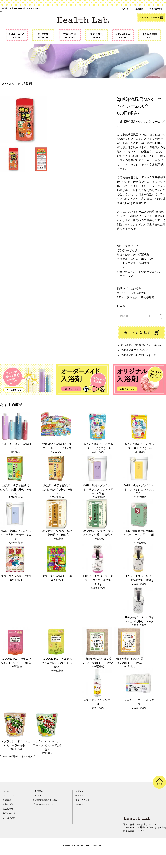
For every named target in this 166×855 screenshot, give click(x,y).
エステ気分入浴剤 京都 (57, 576)
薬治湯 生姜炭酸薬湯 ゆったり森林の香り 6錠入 (16, 489)
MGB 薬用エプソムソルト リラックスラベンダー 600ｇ (98, 489)
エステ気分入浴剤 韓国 (16, 576)
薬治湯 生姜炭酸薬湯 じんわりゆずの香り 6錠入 (57, 489)
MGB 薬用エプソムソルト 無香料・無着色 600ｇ (15, 534)
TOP (3, 83)
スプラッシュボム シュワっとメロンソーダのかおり (47, 745)
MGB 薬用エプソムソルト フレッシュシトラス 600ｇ (140, 489)
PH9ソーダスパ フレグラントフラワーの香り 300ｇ (98, 580)
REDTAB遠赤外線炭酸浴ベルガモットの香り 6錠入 (139, 534)
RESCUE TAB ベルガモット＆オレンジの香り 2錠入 (56, 662)
